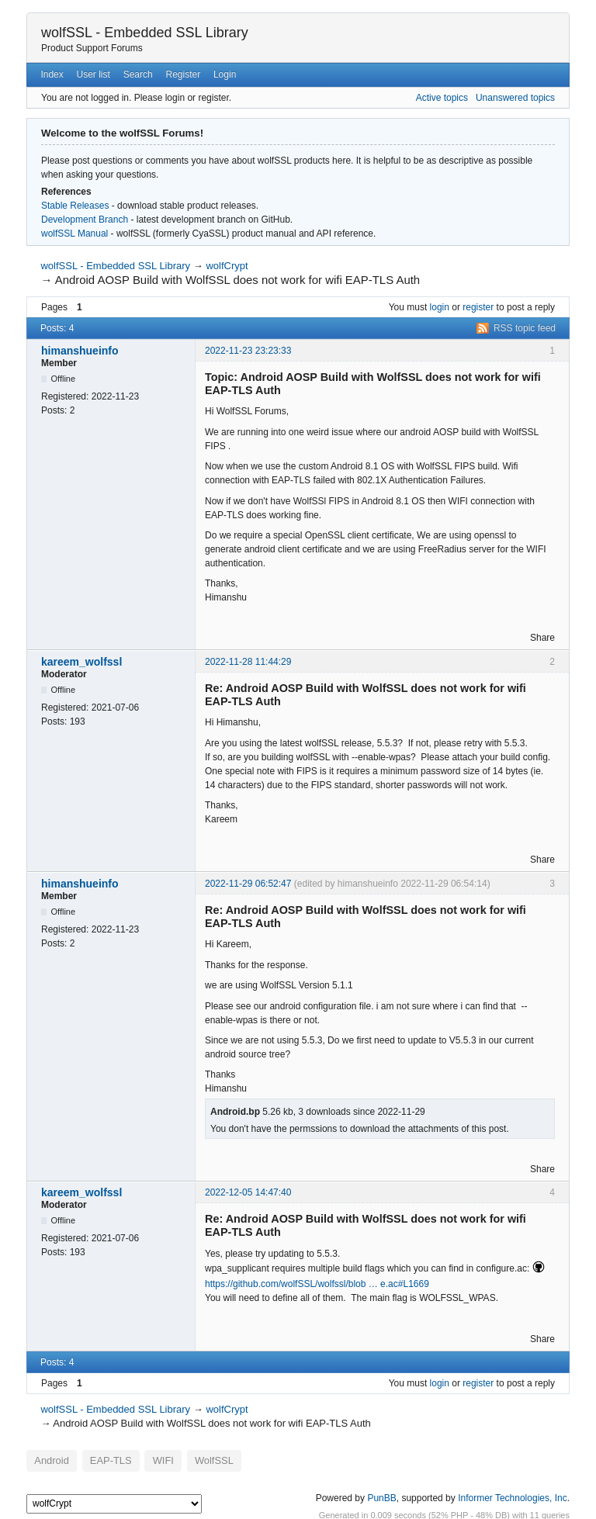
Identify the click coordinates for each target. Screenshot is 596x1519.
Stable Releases (75, 205)
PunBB (381, 1495)
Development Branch (84, 219)
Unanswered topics (515, 97)
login (439, 307)
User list (93, 74)
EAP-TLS (101, 1459)
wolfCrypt (227, 266)
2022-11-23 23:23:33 (248, 350)
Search (138, 74)
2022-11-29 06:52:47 (248, 883)
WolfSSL (194, 1459)
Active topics (442, 97)
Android (48, 1459)
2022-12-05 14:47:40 (248, 1192)
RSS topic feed (525, 328)
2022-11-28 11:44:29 (248, 661)
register (478, 307)
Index (51, 74)
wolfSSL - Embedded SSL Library (144, 32)
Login (224, 74)
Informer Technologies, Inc (512, 1495)
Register (182, 74)
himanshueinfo (80, 350)
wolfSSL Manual (74, 233)
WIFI (148, 1459)
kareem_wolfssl (81, 662)
